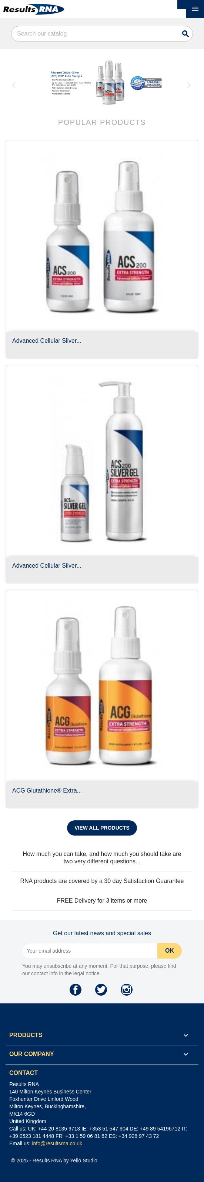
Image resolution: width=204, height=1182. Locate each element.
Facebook (75, 990)
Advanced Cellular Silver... (46, 341)
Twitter (101, 990)
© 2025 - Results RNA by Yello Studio (54, 1160)
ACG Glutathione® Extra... (47, 790)
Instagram (127, 990)
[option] (109, 83)
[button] (20, 83)
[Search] (102, 33)
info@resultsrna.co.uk (57, 1143)
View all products (102, 828)
